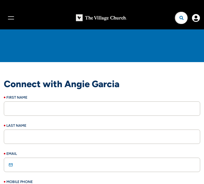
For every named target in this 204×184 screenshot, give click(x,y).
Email (11, 154)
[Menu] (10, 18)
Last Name (16, 125)
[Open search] (181, 18)
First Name (16, 97)
